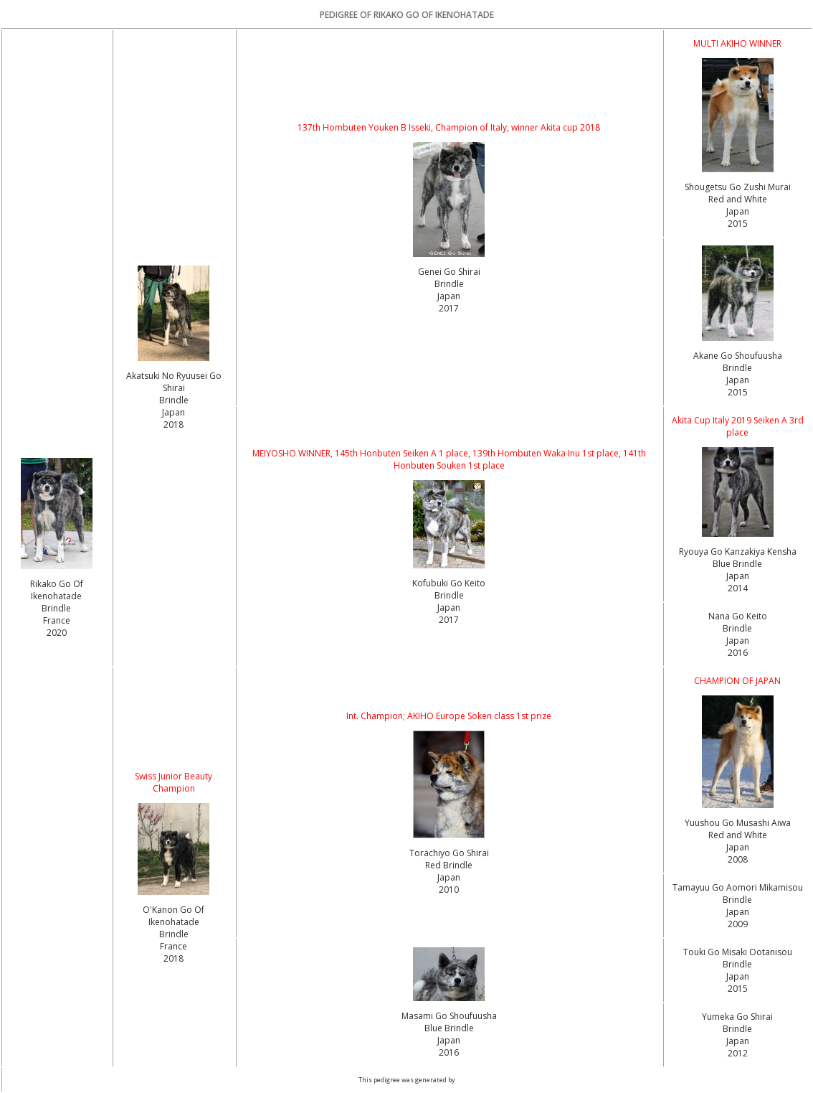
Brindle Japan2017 (449, 296)
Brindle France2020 (56, 620)
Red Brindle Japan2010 (448, 877)
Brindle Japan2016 (737, 640)
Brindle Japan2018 (174, 412)
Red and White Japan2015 (737, 211)
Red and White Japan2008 (737, 847)
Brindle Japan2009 (737, 911)
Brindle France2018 (174, 946)
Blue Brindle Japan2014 (737, 576)
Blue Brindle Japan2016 (449, 1040)
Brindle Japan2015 (737, 380)
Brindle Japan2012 (737, 1041)
